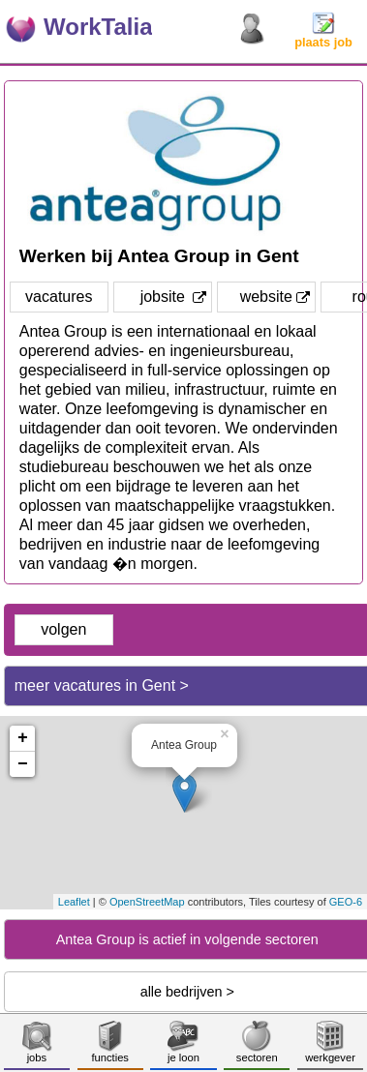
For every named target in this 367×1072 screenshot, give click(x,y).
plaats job (323, 36)
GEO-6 (345, 902)
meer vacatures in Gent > (102, 685)
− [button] (22, 764)
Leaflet (74, 902)
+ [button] (22, 738)
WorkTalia (98, 27)
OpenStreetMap (147, 902)
